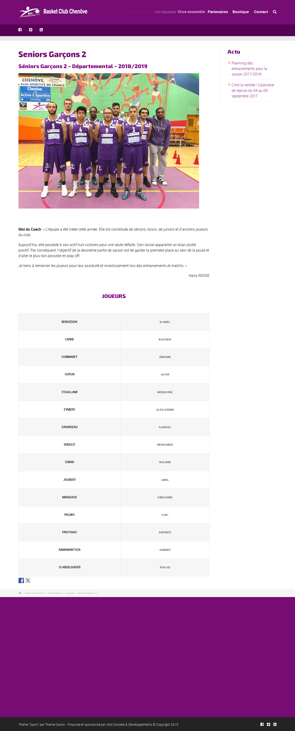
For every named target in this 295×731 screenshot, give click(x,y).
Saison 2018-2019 (34, 593)
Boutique (241, 11)
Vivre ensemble (195, 11)
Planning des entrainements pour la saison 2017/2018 (249, 69)
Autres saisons (55, 593)
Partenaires (220, 11)
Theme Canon (55, 724)
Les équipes (168, 11)
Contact (261, 11)
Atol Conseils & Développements (129, 724)
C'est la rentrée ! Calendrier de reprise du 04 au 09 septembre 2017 (253, 91)
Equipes (70, 593)
